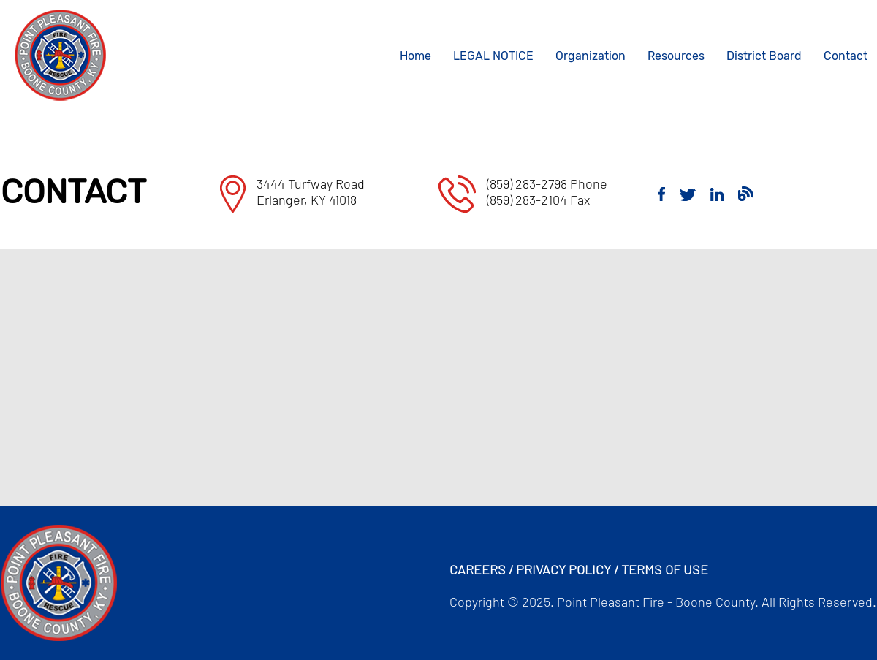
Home (415, 56)
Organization (590, 56)
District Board (764, 56)
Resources (676, 56)
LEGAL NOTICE (493, 56)
